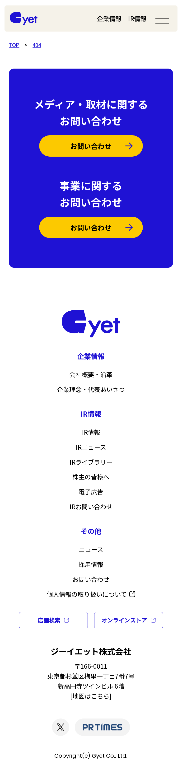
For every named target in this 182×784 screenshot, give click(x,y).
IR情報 (137, 18)
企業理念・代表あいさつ (91, 389)
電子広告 (91, 491)
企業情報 (109, 18)
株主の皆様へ (90, 476)
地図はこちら (90, 695)
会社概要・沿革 (90, 374)
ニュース (91, 549)
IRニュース (91, 447)
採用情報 (91, 564)
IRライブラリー (91, 462)
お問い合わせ (91, 146)
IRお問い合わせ (91, 506)
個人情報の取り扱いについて (87, 594)
